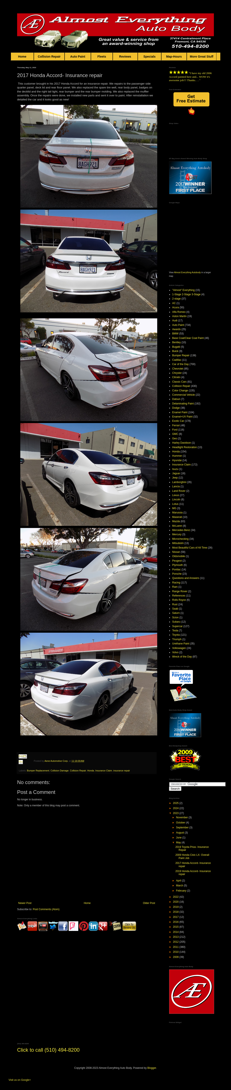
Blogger (151, 1067)
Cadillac (176, 359)
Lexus (175, 495)
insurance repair (121, 770)
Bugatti (176, 346)
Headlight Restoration (184, 447)
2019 (176, 906)
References (178, 595)
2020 (176, 901)
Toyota (176, 634)
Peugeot (177, 560)
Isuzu (175, 469)
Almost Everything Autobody (187, 272)
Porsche (177, 573)
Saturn (176, 612)
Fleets (102, 56)
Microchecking (180, 538)
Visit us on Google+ (20, 1079)
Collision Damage (59, 770)
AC (174, 303)
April (179, 880)
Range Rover (179, 591)
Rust (175, 604)
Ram (175, 586)
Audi (174, 320)
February (181, 890)
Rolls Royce (179, 599)
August (180, 832)
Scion (175, 617)
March (180, 885)
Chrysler (177, 372)
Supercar (177, 626)
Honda (90, 770)
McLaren (177, 525)
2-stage (176, 298)
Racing (176, 582)
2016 (176, 921)
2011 (176, 946)
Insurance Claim (103, 770)
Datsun (176, 399)
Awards (176, 329)
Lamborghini (179, 482)
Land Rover (178, 490)
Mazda (176, 521)
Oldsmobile (178, 556)
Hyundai (177, 460)
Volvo (175, 652)
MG (174, 508)
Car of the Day (180, 364)
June (179, 837)
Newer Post (24, 903)
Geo (174, 438)
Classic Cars (179, 381)
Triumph (177, 639)
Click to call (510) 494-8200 (48, 1050)
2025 (176, 803)
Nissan (176, 551)
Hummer (177, 455)
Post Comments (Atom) (46, 909)
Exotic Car (178, 420)
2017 (176, 917)
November (182, 817)
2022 (176, 896)
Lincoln (176, 499)
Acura (175, 307)
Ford (175, 429)
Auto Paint (78, 56)
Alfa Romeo (179, 311)
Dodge (176, 407)
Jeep (175, 477)
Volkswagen (179, 648)
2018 (176, 911)
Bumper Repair (181, 355)
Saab (175, 608)
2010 (176, 951)
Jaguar (176, 473)
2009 (176, 957)
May (179, 842)
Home (22, 56)
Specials (149, 56)
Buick (175, 351)
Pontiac (176, 569)
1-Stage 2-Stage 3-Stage (186, 294)
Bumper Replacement (38, 770)
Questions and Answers (185, 578)
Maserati (177, 517)
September (182, 827)
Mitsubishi (178, 543)
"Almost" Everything (183, 290)
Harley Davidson (181, 442)
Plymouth (177, 565)
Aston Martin (179, 316)
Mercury (176, 534)
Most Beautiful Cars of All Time (189, 547)
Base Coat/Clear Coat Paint (188, 338)
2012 (176, 941)
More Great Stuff (201, 56)
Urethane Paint (180, 643)
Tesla (175, 630)
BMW (175, 333)
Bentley (176, 342)
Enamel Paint (179, 412)
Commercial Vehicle (183, 394)
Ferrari (176, 425)
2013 (176, 936)
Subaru (176, 621)
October (181, 822)
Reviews (125, 56)
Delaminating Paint (183, 403)
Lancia (176, 486)
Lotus (175, 504)
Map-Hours (174, 56)
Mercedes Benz (181, 530)
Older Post (149, 903)
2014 (176, 931)
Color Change (180, 390)
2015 (176, 926)
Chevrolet (177, 368)
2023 (176, 813)
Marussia (177, 512)
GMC (175, 433)
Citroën (176, 377)
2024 (176, 808)
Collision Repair (49, 56)
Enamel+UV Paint (182, 416)
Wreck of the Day (182, 656)
